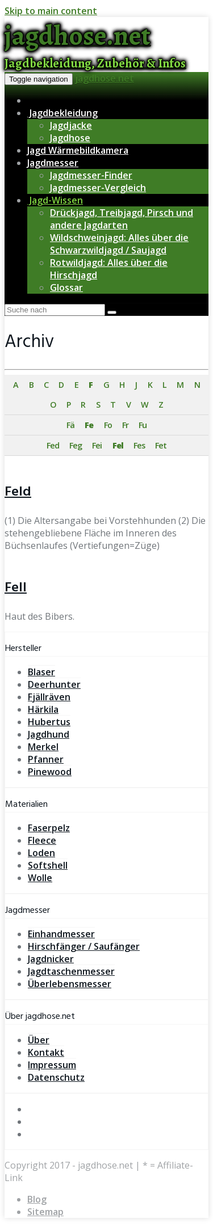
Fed (53, 445)
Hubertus (49, 722)
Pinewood (50, 771)
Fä (70, 425)
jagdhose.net (104, 78)
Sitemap (45, 1211)
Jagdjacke (71, 125)
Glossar (66, 287)
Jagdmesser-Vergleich (98, 187)
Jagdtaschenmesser (71, 971)
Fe (89, 425)
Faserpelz (49, 828)
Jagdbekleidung (62, 113)
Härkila (43, 709)
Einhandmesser (61, 934)
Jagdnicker (51, 959)
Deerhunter (54, 684)
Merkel (43, 747)
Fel (117, 445)
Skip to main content (51, 11)
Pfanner (46, 759)
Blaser (41, 672)
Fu (143, 425)
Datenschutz (56, 1077)
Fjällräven (49, 697)
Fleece (42, 840)
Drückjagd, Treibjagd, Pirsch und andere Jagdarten (121, 218)
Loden (41, 853)
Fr (125, 425)
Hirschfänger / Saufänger (84, 946)
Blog (37, 1199)
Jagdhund (48, 734)
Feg (75, 445)
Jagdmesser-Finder (91, 175)
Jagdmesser (52, 162)
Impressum (52, 1065)
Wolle (40, 877)
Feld (18, 492)
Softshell (48, 865)
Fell (16, 588)
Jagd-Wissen (55, 200)
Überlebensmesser (69, 984)
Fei (97, 445)
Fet (160, 445)
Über (38, 1040)
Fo (108, 425)
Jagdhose (70, 138)
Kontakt (46, 1052)
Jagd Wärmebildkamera (77, 150)
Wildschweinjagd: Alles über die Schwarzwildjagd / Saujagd (119, 243)
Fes (139, 445)
